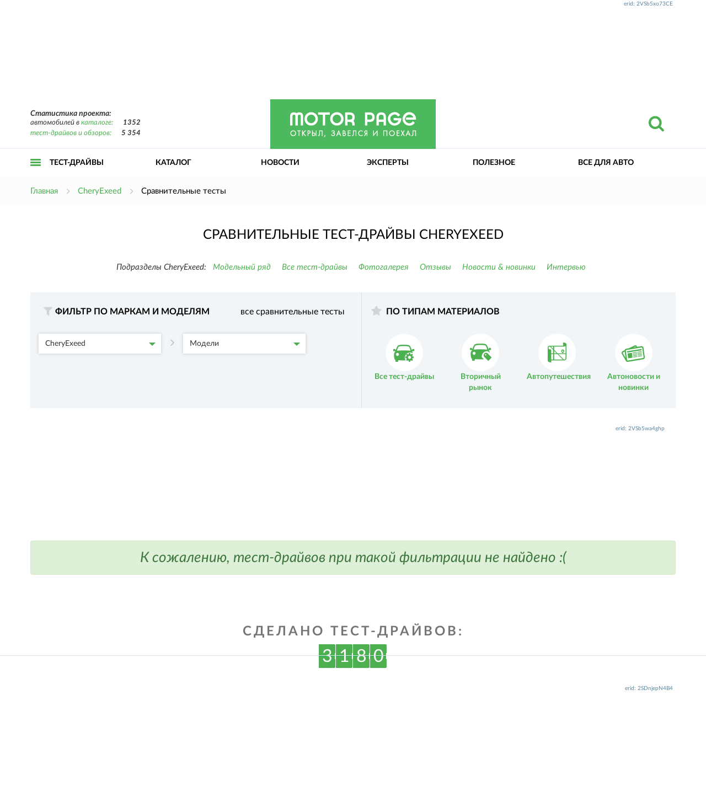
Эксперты (388, 163)
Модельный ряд (242, 267)
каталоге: (97, 122)
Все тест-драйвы (314, 267)
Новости (280, 163)
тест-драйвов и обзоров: (70, 133)
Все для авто (606, 163)
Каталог (173, 163)
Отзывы (435, 267)
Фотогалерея (384, 267)
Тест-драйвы (77, 163)
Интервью (566, 267)
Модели (245, 343)
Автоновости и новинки (633, 363)
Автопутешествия (559, 357)
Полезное (494, 163)
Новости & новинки (499, 267)
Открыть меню (35, 175)
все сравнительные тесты (292, 311)
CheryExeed (100, 343)
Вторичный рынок (481, 363)
